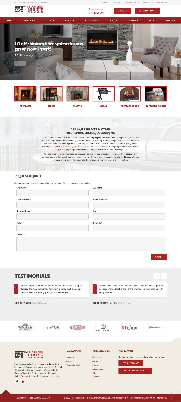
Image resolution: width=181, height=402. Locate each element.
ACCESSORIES (91, 21)
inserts (59, 147)
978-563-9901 (97, 13)
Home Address (23, 211)
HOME (8, 20)
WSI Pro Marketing (158, 398)
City (95, 211)
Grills (94, 373)
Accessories (97, 369)
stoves (52, 147)
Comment (20, 235)
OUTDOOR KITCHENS (155, 105)
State (19, 223)
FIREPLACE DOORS (129, 105)
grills (74, 147)
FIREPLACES (29, 21)
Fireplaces (96, 357)
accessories (82, 147)
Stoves (95, 361)
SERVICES (133, 21)
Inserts (95, 365)
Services (96, 377)
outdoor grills (55, 143)
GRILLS (113, 21)
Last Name (98, 188)
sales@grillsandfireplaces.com (155, 2)
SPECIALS (122, 11)
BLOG (152, 20)
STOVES (50, 21)
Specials (69, 361)
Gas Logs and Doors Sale (135, 371)
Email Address (23, 200)
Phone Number (100, 200)
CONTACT (170, 21)
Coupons (70, 357)
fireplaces (67, 147)
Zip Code (97, 223)
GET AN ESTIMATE (147, 11)
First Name (22, 188)
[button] (17, 66)
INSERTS (69, 21)
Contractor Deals (73, 365)
